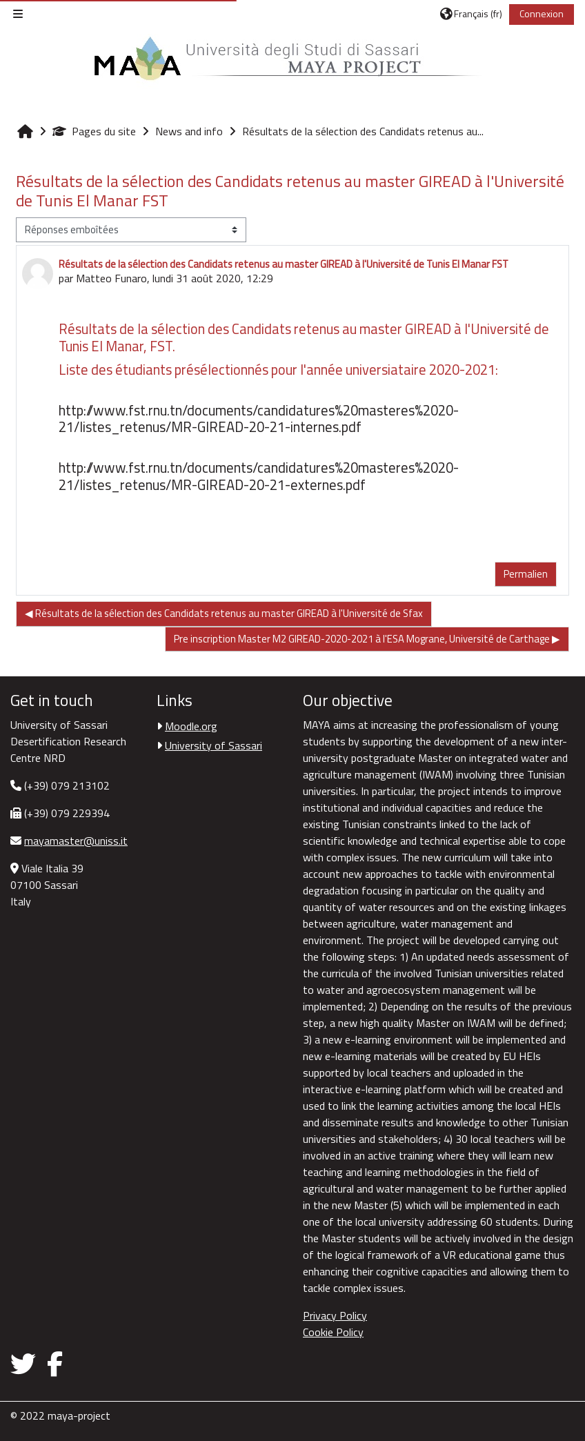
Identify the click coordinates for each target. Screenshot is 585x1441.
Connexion (541, 13)
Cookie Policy (333, 1332)
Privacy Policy (335, 1315)
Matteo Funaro (111, 278)
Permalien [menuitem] (526, 574)
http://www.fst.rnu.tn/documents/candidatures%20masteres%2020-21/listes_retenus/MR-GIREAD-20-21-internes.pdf (259, 419)
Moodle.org (191, 726)
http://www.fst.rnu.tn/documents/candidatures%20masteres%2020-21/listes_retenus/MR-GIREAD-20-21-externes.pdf (259, 476)
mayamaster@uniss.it (76, 840)
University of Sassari (213, 745)
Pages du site (94, 131)
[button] (471, 13)
